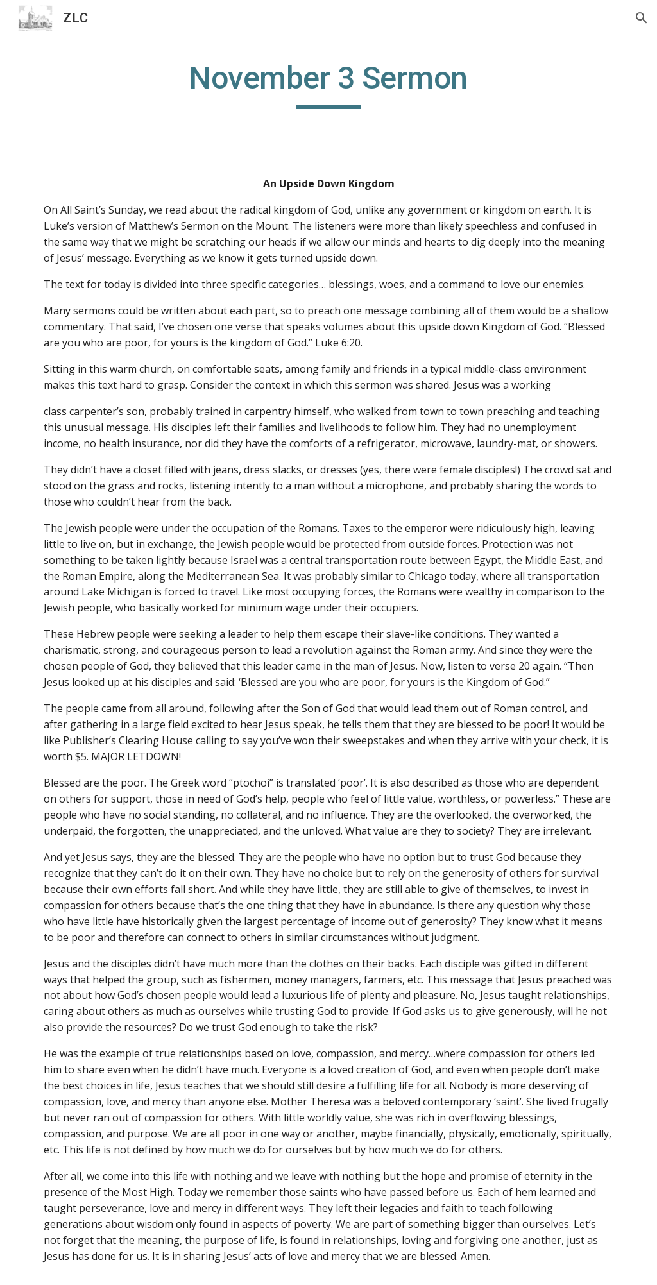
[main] (328, 84)
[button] (641, 18)
